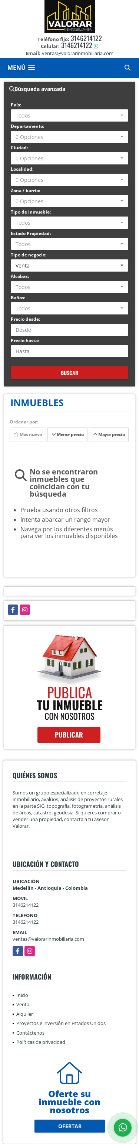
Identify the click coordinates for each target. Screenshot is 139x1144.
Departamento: (27, 126)
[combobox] (69, 115)
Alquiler (24, 1014)
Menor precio (67, 434)
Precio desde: (25, 319)
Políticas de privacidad (40, 1042)
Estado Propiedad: (31, 233)
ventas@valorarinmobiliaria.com (48, 939)
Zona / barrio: (25, 190)
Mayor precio (109, 434)
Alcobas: (20, 276)
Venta (22, 1004)
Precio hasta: (25, 340)
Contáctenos (30, 1032)
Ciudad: (19, 147)
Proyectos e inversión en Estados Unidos (61, 1023)
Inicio (22, 995)
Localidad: (22, 169)
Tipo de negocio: (28, 255)
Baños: (18, 297)
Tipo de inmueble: (31, 212)
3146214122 (86, 38)
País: (16, 105)
